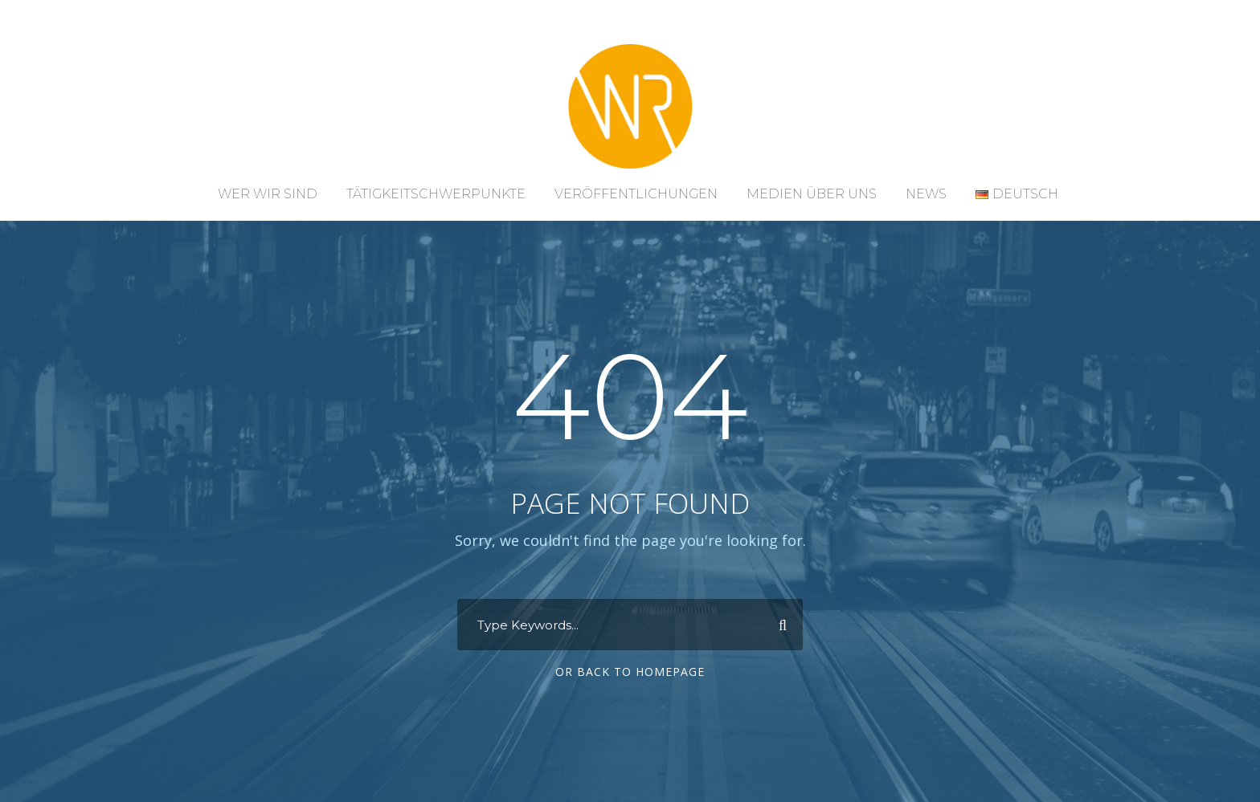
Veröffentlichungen (636, 194)
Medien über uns (812, 194)
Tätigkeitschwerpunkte (436, 194)
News (926, 194)
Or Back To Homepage (630, 671)
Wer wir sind (267, 194)
